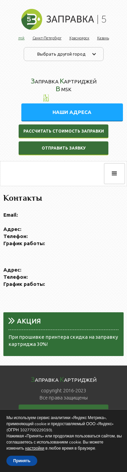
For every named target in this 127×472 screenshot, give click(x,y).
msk (21, 38)
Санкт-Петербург (47, 38)
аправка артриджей (64, 379)
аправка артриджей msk (64, 85)
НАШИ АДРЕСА (71, 112)
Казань (103, 38)
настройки (34, 448)
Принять (21, 461)
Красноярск (79, 38)
